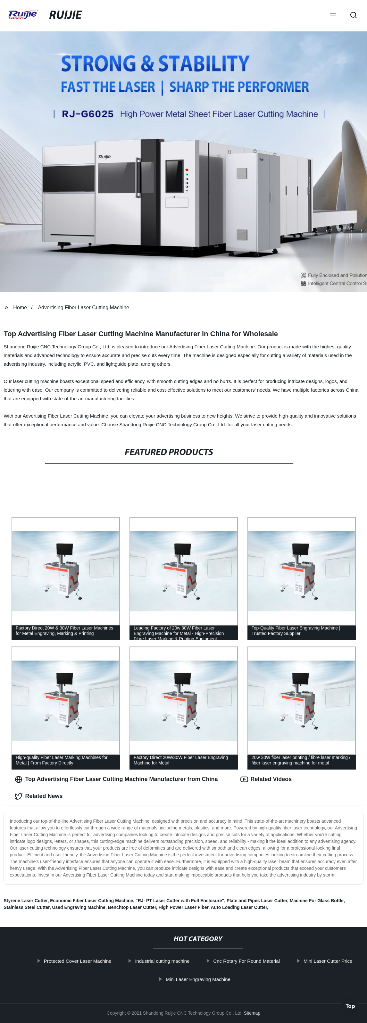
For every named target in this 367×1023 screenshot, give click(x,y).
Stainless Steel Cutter (26, 907)
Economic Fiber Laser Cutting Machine (91, 900)
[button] (333, 15)
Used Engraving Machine (78, 907)
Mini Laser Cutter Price (331, 961)
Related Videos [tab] (266, 779)
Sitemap (252, 1013)
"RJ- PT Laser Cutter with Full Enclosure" (180, 900)
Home (20, 307)
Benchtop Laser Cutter (132, 907)
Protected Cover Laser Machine (81, 961)
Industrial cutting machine (165, 961)
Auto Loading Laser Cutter (239, 907)
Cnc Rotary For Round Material (250, 961)
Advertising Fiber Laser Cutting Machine (83, 307)
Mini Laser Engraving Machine (201, 979)
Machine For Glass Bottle (317, 900)
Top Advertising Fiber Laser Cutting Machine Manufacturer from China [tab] (116, 779)
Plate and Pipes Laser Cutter (257, 900)
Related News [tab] (39, 796)
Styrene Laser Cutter (25, 900)
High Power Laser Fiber (184, 907)
